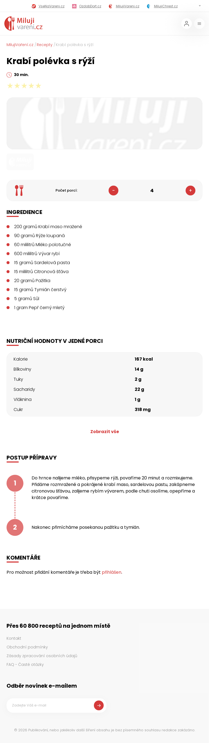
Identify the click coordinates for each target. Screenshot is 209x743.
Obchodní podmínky (27, 647)
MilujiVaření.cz (20, 44)
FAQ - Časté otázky (25, 664)
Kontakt (14, 638)
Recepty (45, 44)
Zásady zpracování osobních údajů (42, 656)
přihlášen (111, 572)
